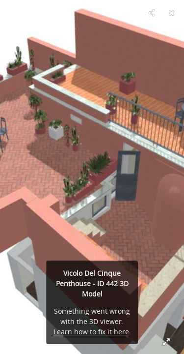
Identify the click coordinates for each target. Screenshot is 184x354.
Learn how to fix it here (91, 331)
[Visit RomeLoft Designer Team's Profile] (13, 13)
